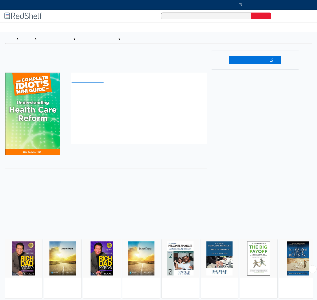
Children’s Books (292, 27)
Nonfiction (267, 27)
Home (10, 39)
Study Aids (59, 27)
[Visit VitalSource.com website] (158, 5)
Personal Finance (136, 39)
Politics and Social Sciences (217, 27)
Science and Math (86, 27)
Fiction (249, 27)
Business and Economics (170, 27)
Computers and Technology (126, 27)
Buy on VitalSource (255, 60)
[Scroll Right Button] (313, 269)
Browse (27, 39)
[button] (140, 93)
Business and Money (55, 39)
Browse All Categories (23, 27)
